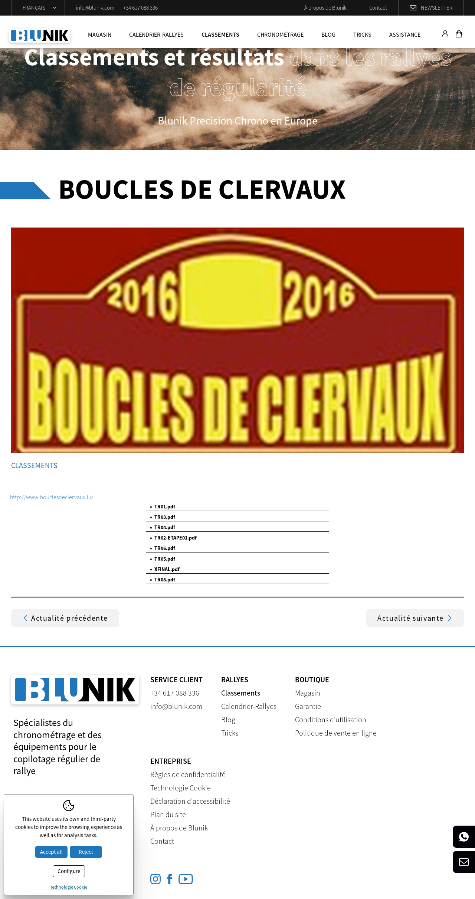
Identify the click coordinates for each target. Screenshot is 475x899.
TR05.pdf (162, 558)
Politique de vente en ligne (336, 732)
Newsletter (436, 7)
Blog (328, 34)
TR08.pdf (162, 579)
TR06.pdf (162, 548)
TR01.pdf (162, 506)
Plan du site (168, 814)
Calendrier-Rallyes (156, 34)
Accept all (51, 851)
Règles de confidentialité (188, 774)
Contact (378, 7)
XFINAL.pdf (165, 569)
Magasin (99, 34)
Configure (69, 871)
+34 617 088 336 (140, 7)
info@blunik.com (95, 7)
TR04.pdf (162, 527)
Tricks (362, 34)
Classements (220, 34)
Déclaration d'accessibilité (190, 801)
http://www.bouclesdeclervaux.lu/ (52, 497)
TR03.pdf (162, 517)
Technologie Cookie (180, 787)
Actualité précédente (65, 618)
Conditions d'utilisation (330, 719)
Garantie (308, 706)
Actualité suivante (415, 618)
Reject (86, 851)
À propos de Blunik (325, 7)
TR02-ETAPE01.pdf (173, 537)
